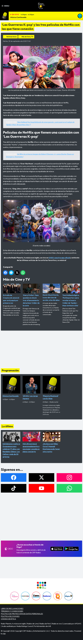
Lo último (7, 426)
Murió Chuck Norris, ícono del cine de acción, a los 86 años (51, 292)
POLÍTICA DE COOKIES (10, 616)
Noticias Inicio (11, 37)
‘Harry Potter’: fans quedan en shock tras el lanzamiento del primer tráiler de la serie (31, 295)
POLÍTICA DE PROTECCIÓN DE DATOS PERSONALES (22, 614)
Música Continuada (18, 17)
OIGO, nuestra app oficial (59, 258)
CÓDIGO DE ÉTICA (8, 619)
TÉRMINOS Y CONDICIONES (12, 611)
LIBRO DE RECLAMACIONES (12, 608)
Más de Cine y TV (27, 37)
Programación (10, 370)
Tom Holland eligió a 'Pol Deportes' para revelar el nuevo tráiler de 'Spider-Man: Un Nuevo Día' (71, 295)
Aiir (4, 633)
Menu (5, 6)
